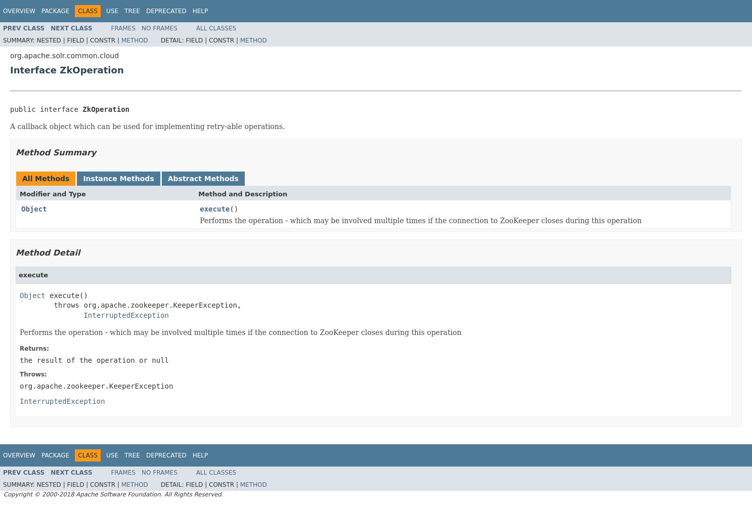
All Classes (216, 28)
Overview (19, 11)
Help (200, 11)
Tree (132, 11)
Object (34, 209)
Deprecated (166, 11)
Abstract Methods (203, 179)
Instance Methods (118, 179)
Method (134, 40)
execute (215, 209)
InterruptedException (126, 315)
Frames (123, 28)
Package (55, 11)
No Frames (160, 28)
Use (112, 11)
